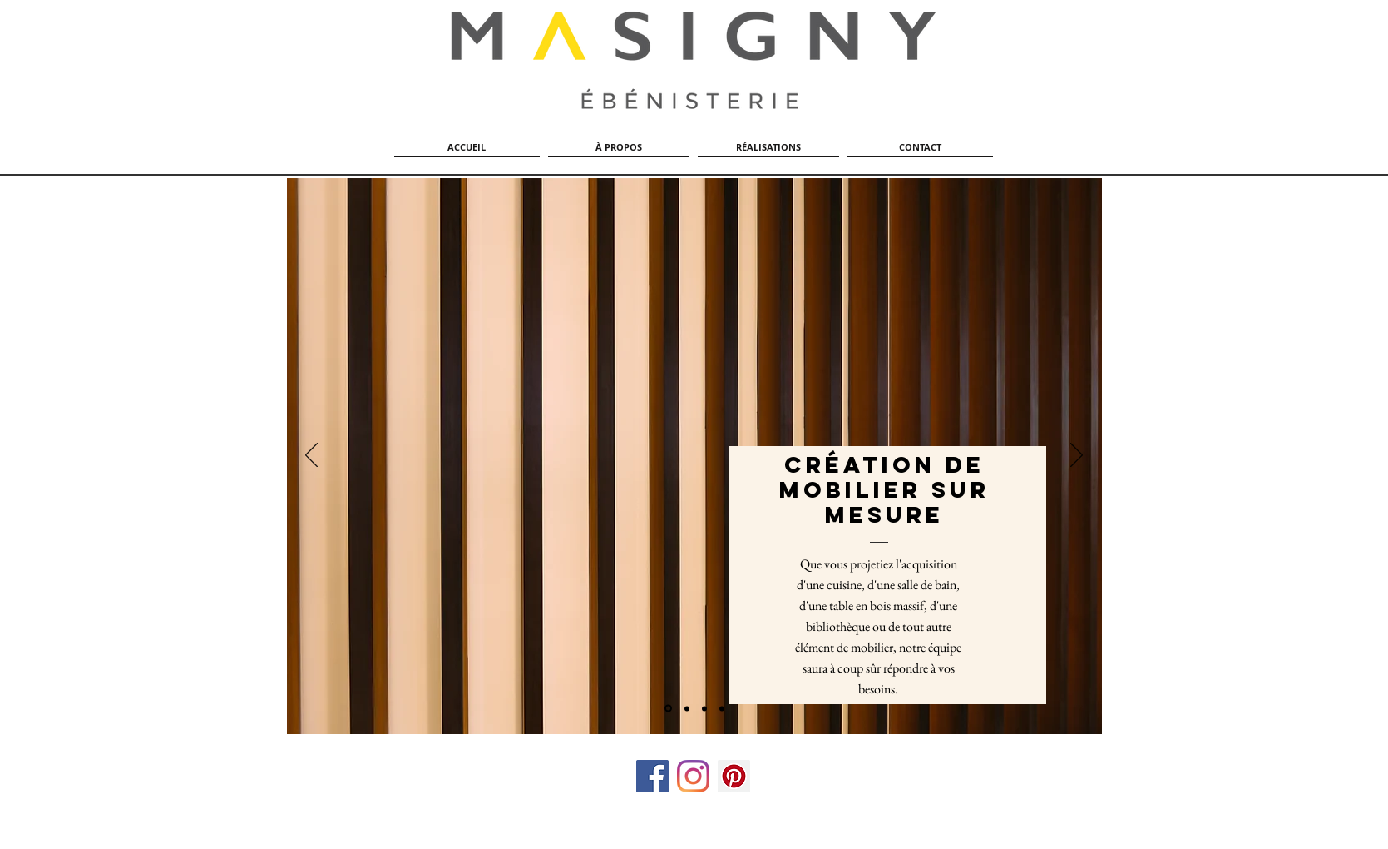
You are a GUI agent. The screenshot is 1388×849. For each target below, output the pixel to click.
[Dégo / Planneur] (668, 708)
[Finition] (721, 708)
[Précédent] (311, 456)
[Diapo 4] (704, 708)
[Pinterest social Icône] (734, 776)
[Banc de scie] (686, 708)
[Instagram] (693, 776)
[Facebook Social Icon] (652, 776)
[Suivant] (1076, 456)
